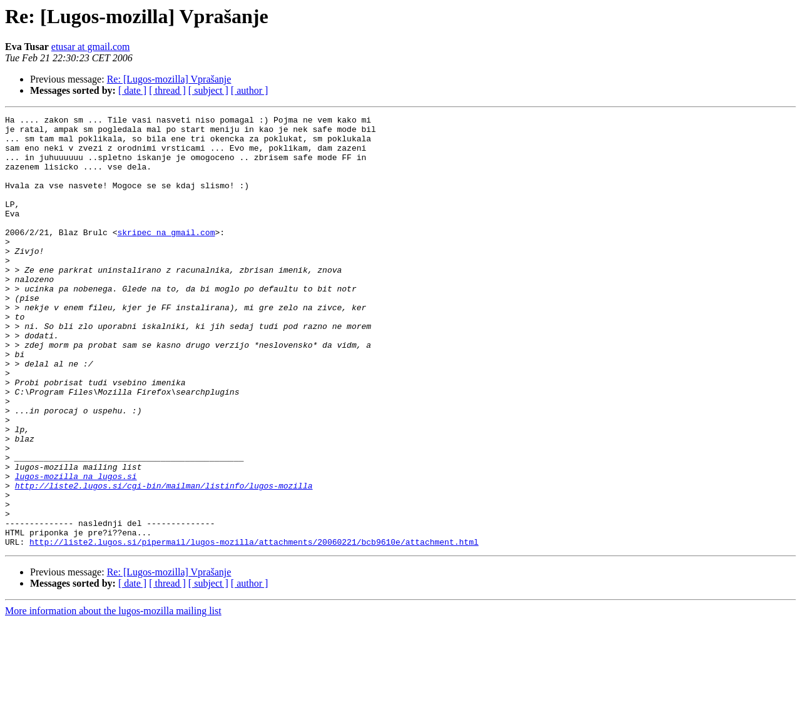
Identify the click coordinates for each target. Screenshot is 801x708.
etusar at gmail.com (90, 46)
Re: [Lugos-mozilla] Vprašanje (169, 79)
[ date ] (132, 90)
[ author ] (249, 90)
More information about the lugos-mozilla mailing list (113, 697)
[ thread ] (167, 90)
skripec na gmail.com (166, 256)
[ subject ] (208, 90)
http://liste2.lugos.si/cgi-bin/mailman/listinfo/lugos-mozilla (164, 560)
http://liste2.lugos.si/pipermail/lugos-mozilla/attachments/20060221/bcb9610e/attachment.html (254, 628)
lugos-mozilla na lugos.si (76, 549)
